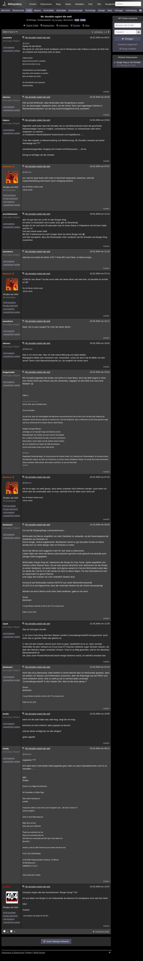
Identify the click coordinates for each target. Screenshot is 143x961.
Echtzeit (32, 4)
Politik (29, 10)
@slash (26, 43)
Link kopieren (8, 47)
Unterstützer (10, 190)
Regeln (29, 952)
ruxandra (7, 37)
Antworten (63, 25)
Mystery (37, 10)
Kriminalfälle (48, 10)
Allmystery (15, 4)
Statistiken (79, 4)
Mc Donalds (57, 20)
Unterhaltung (131, 10)
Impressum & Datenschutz (13, 952)
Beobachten (48, 25)
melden (106, 92)
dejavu (6, 120)
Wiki (99, 4)
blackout (8, 166)
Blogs (58, 4)
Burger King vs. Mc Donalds (128, 64)
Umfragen (119, 10)
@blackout (27, 349)
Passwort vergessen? (128, 44)
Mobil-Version (39, 952)
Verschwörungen (75, 10)
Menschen (5, 10)
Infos (87, 25)
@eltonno (26, 172)
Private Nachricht (10, 198)
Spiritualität (61, 10)
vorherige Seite (102, 931)
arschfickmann (10, 214)
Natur (109, 10)
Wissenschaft (18, 10)
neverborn (8, 251)
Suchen (76, 25)
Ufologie (101, 10)
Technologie (90, 10)
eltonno (6, 97)
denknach (8, 525)
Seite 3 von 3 (10, 32)
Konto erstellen (129, 49)
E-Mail (83, 20)
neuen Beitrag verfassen (57, 941)
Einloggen (129, 39)
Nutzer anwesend (127, 18)
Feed (77, 20)
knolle (6, 714)
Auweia (6, 887)
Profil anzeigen (9, 195)
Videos (68, 4)
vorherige (98, 32)
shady (6, 748)
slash (5, 624)
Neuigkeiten (110, 4)
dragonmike (9, 372)
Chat (90, 4)
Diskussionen (46, 4)
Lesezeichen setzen (11, 51)
